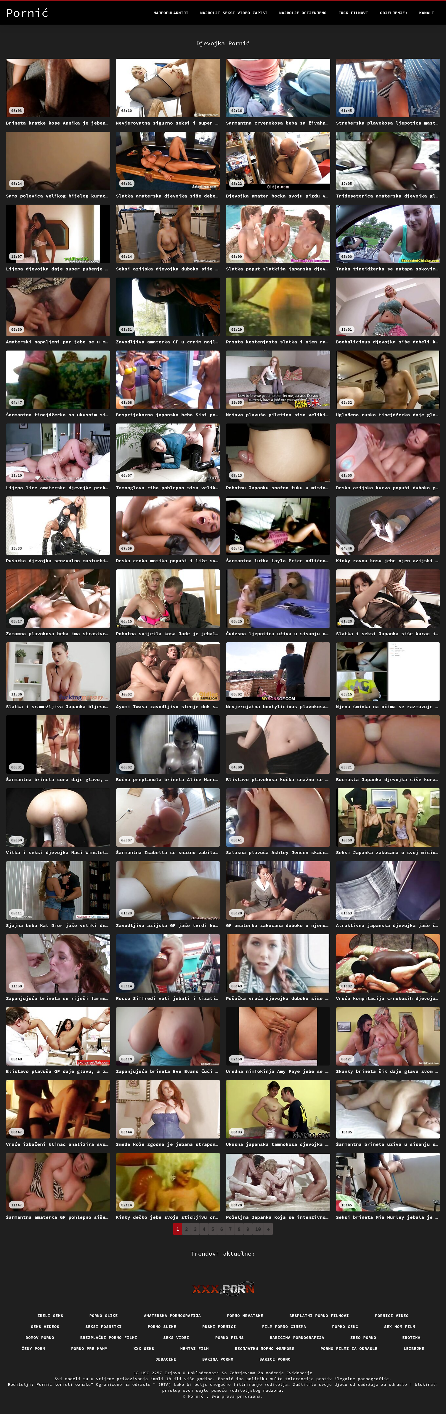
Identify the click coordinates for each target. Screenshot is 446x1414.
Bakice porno (275, 1359)
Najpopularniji (170, 12)
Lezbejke (414, 1348)
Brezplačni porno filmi (108, 1337)
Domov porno (40, 1337)
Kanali (426, 12)
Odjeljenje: (393, 12)
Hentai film (194, 1348)
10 (258, 1229)
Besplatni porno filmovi (319, 1315)
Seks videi (176, 1337)
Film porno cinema (284, 1326)
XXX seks (144, 1348)
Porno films (229, 1337)
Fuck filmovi (353, 12)
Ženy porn (33, 1348)
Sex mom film (399, 1326)
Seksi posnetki (103, 1326)
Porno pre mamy (89, 1348)
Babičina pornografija (297, 1337)
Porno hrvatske (245, 1315)
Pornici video (392, 1315)
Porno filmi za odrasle (349, 1348)
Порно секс (345, 1326)
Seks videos (45, 1326)
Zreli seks (50, 1315)
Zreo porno (363, 1337)
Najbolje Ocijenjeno (303, 12)
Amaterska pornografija (172, 1315)
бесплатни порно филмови (264, 1348)
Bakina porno (217, 1359)
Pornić (197, 1396)
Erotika (411, 1337)
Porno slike (103, 1315)
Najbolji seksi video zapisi (233, 12)
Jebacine (165, 1359)
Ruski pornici (219, 1326)
